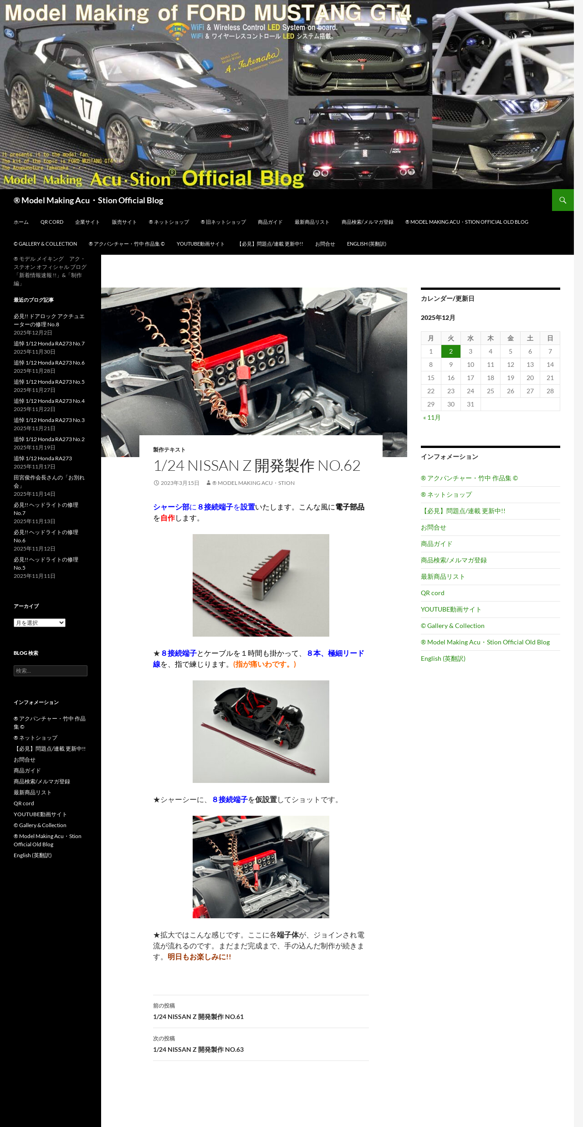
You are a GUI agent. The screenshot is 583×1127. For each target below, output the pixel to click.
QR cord (52, 222)
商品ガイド (270, 222)
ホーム (21, 222)
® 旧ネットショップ (223, 222)
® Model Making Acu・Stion (253, 482)
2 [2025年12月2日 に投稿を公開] (451, 351)
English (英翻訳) (366, 244)
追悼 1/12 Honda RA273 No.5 (49, 381)
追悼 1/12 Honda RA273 (43, 458)
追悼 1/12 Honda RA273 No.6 (49, 362)
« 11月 (432, 417)
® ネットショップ (169, 222)
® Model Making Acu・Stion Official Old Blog (466, 222)
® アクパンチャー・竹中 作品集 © (127, 244)
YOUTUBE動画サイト (201, 244)
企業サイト (87, 222)
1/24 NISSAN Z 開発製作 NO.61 (261, 1010)
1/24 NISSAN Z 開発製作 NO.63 (261, 1043)
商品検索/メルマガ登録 (368, 222)
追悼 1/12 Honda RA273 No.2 (49, 439)
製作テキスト (169, 449)
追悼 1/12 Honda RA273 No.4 (49, 400)
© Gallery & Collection (45, 244)
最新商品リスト (312, 222)
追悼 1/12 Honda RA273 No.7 (49, 343)
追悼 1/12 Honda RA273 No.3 (49, 420)
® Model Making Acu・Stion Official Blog (88, 200)
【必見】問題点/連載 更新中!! (270, 244)
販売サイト (124, 222)
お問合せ (325, 244)
